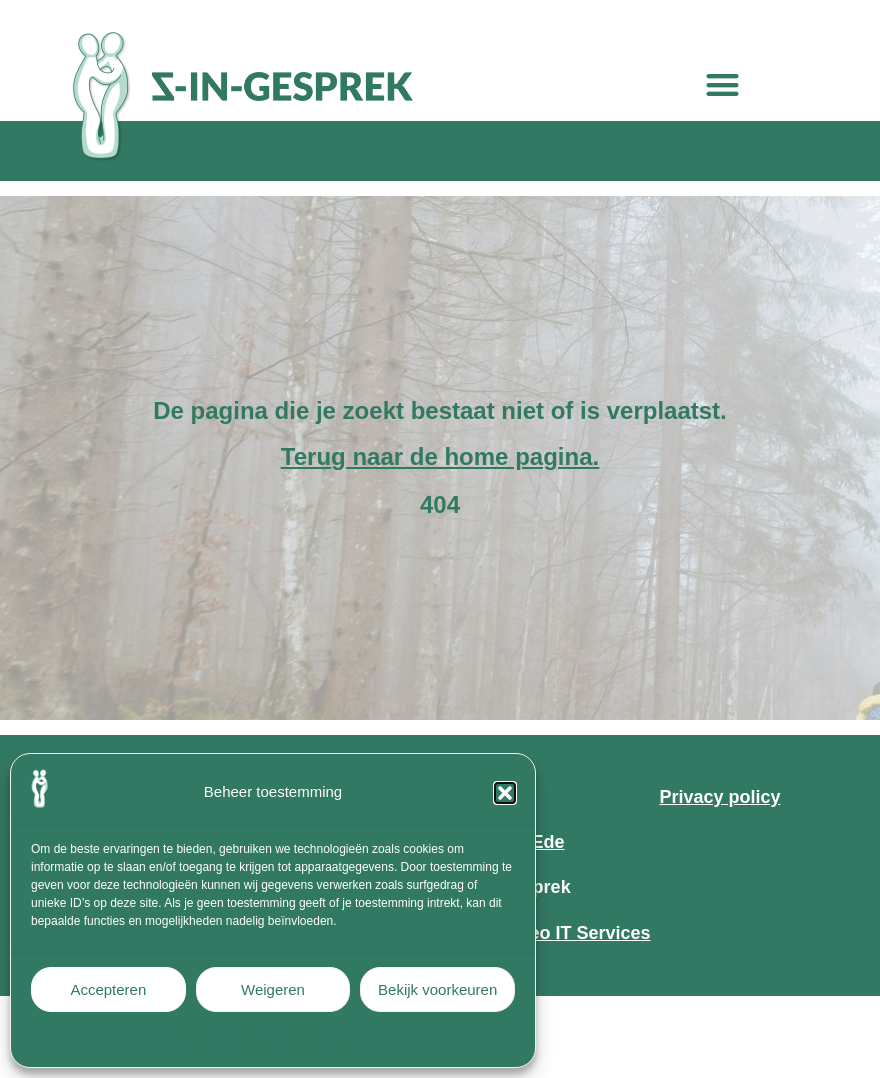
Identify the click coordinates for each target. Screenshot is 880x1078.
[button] (505, 793)
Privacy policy (719, 797)
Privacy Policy (309, 1040)
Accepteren (108, 989)
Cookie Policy (225, 1040)
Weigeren (273, 989)
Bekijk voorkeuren (437, 989)
